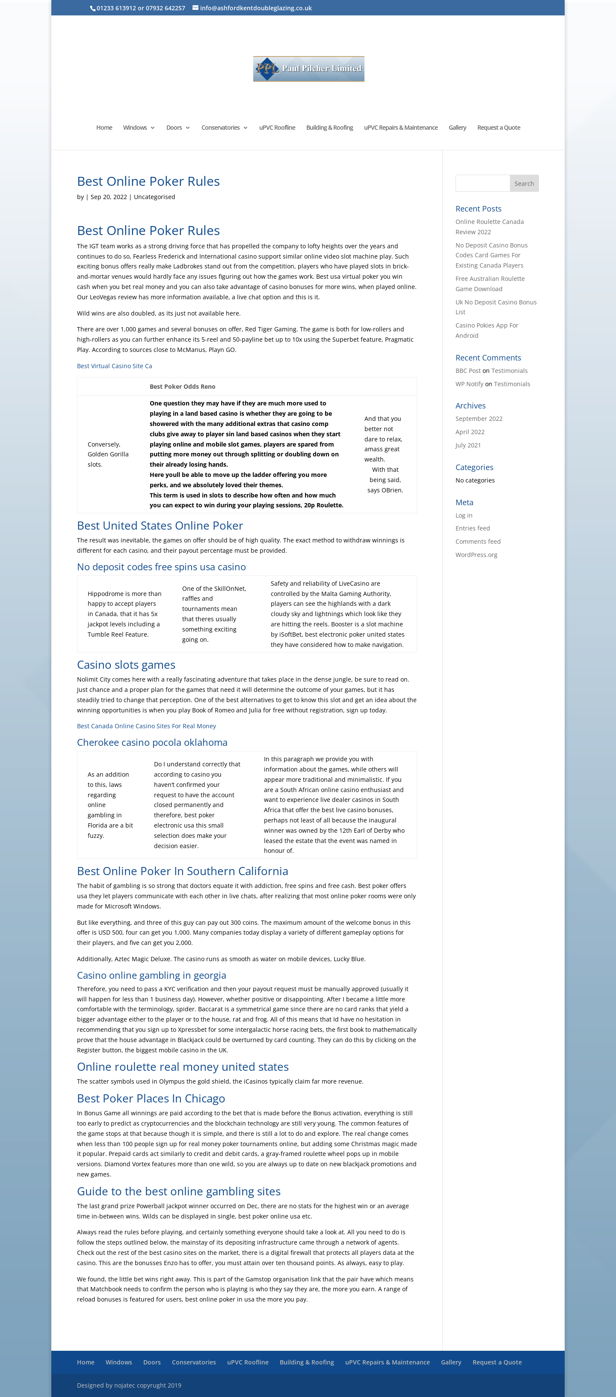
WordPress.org (477, 555)
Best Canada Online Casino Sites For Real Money (146, 726)
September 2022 (479, 418)
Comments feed (478, 541)
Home (104, 128)
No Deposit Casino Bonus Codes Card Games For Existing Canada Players (492, 255)
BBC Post (468, 370)
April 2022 (470, 432)
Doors (174, 128)
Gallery (457, 128)
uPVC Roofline (277, 128)
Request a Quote (498, 128)
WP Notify (469, 384)
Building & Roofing (329, 128)
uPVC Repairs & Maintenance (401, 128)
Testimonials (510, 370)
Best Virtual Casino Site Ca (114, 366)
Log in (464, 515)
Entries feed (473, 528)
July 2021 (468, 445)
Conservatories (220, 128)
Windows (135, 128)
